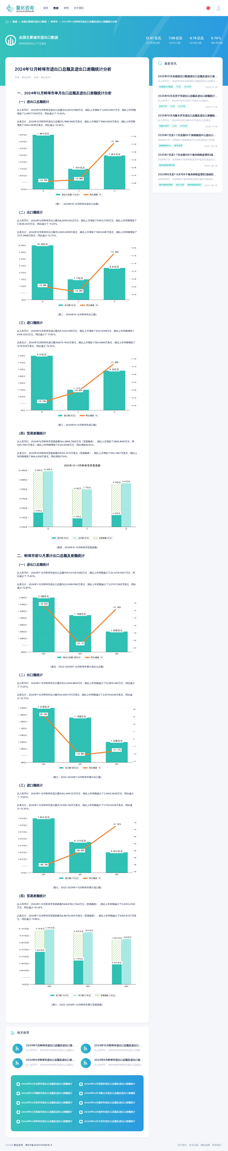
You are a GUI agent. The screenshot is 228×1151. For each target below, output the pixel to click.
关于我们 (182, 1145)
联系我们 (217, 1145)
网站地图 (205, 1145)
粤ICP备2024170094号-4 (38, 1145)
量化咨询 (18, 1145)
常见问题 (193, 1145)
